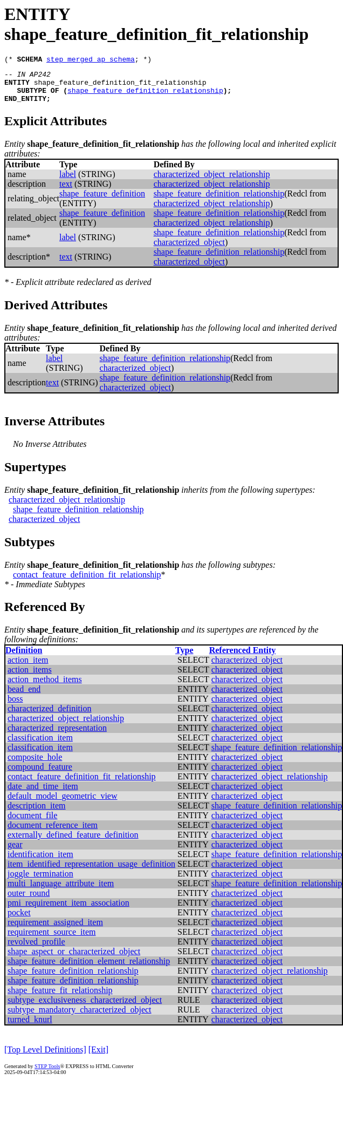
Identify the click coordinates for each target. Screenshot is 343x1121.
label (67, 182)
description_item (37, 813)
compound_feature (40, 774)
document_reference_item (53, 833)
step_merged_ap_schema (90, 60)
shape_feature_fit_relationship (60, 998)
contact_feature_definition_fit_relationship (87, 582)
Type (184, 658)
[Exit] (98, 1057)
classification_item (40, 745)
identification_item (40, 862)
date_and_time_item (43, 794)
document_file (32, 823)
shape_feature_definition (102, 201)
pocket (19, 920)
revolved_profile (36, 949)
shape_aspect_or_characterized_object (74, 959)
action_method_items (45, 687)
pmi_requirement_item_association (68, 910)
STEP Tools (47, 1074)
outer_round (29, 901)
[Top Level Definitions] (45, 1057)
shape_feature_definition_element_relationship (89, 969)
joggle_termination (40, 881)
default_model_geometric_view (62, 804)
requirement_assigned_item (55, 930)
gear (15, 852)
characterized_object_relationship (212, 182)
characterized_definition (49, 716)
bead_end (24, 697)
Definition (23, 658)
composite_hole (35, 765)
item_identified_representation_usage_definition (91, 872)
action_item (28, 667)
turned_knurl (30, 1027)
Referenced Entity (242, 658)
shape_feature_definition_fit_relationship (120, 87)
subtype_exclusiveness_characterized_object (85, 1008)
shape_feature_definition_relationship (145, 96)
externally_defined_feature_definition (73, 842)
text (65, 191)
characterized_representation (57, 735)
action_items (30, 677)
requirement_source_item (52, 940)
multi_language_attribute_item (61, 891)
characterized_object (189, 250)
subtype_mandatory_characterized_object (80, 1017)
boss (15, 706)
